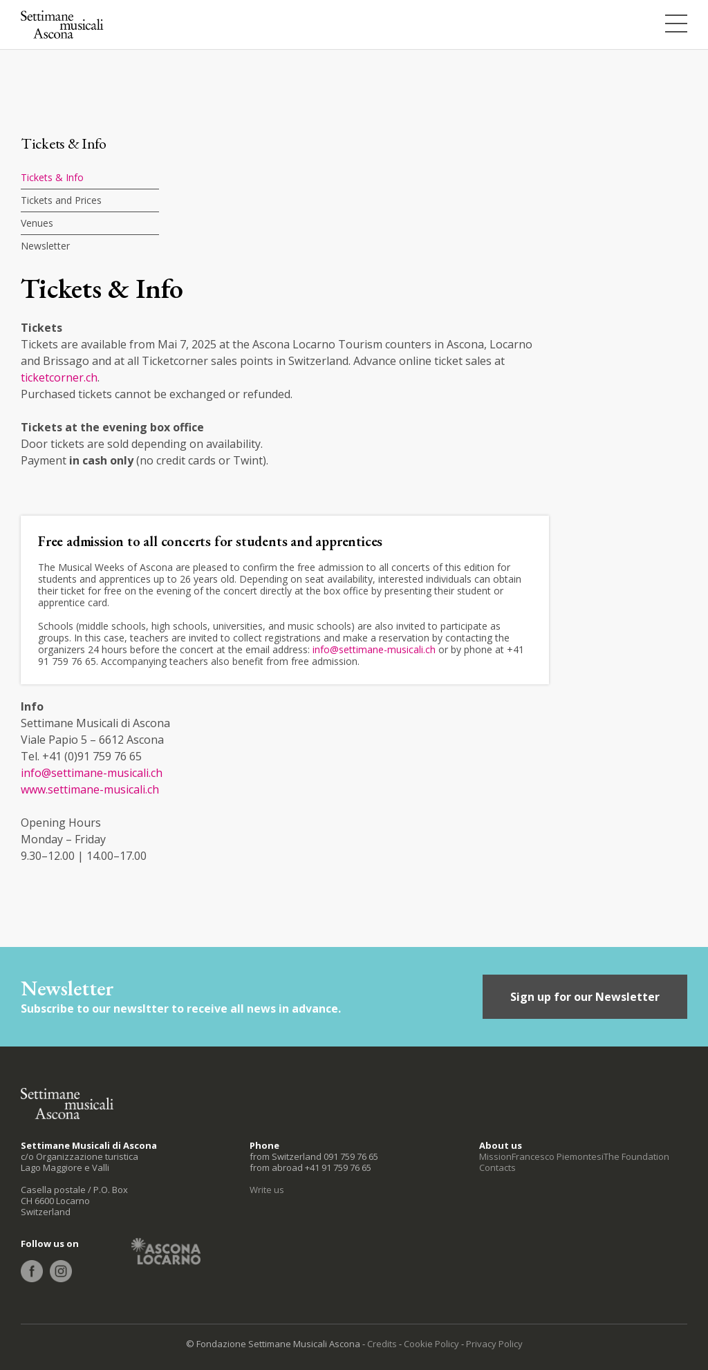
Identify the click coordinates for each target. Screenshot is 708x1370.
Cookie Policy (431, 1344)
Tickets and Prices (61, 200)
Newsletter (45, 245)
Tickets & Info (52, 177)
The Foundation (636, 1156)
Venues (37, 222)
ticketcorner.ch (59, 377)
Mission (495, 1156)
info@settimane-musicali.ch (374, 649)
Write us (267, 1189)
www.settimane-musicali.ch (90, 789)
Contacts (497, 1167)
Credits (382, 1344)
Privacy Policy (494, 1344)
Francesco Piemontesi (558, 1156)
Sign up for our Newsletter (585, 996)
